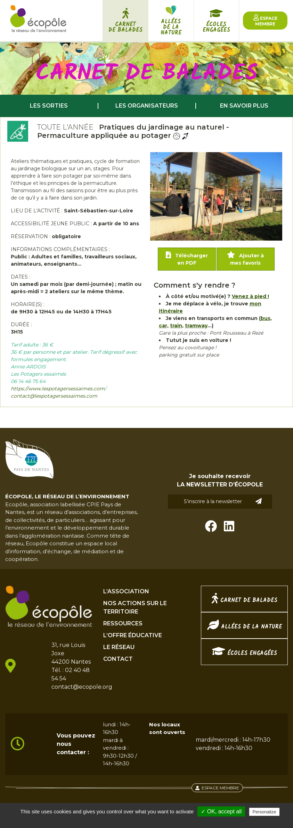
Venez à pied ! (250, 296)
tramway (196, 325)
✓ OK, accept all (221, 811)
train (176, 325)
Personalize (264, 811)
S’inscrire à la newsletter (223, 501)
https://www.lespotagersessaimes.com (58, 388)
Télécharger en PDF (187, 258)
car (163, 325)
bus (265, 318)
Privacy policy (150, 820)
